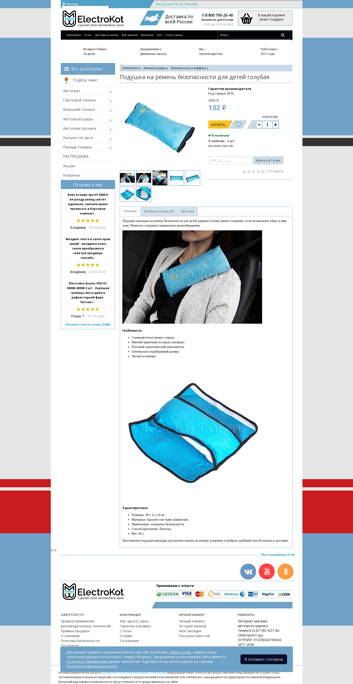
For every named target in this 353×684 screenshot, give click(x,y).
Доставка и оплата (107, 35)
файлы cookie (180, 652)
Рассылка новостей (194, 636)
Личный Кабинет (192, 621)
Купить (218, 124)
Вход (160, 4)
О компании (70, 636)
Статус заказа (174, 35)
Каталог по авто (78, 137)
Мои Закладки (190, 631)
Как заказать (130, 35)
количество (270, 117)
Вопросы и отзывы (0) (159, 211)
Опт (159, 35)
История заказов (192, 626)
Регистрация (185, 4)
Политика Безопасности (80, 640)
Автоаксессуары (78, 119)
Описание (130, 211)
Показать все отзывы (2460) (87, 324)
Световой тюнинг (79, 100)
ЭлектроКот (73, 35)
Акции (69, 165)
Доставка (187, 211)
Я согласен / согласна (264, 659)
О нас (88, 35)
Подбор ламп (80, 80)
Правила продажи (75, 631)
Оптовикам (70, 645)
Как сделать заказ (134, 621)
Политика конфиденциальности (91, 666)
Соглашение (129, 640)
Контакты (147, 35)
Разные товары (77, 147)
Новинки (71, 175)
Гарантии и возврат (135, 626)
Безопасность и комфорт (188, 68)
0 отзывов (275, 171)
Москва (70, 4)
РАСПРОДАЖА (76, 156)
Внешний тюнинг (79, 109)
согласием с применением (87, 661)
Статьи (125, 631)
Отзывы (126, 636)
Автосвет (71, 90)
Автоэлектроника (79, 128)
